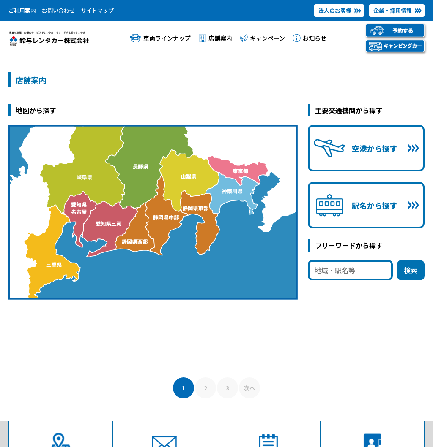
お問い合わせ (58, 10)
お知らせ (314, 38)
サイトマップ (97, 10)
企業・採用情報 (392, 10)
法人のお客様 (334, 10)
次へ (249, 388)
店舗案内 (220, 38)
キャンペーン (267, 38)
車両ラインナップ (167, 38)
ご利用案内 (22, 10)
